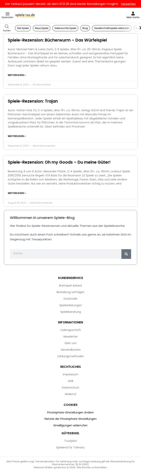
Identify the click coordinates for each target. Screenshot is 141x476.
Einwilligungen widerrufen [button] (70, 425)
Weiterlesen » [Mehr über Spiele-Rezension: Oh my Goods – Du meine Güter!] (17, 193)
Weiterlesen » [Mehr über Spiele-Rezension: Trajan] (17, 136)
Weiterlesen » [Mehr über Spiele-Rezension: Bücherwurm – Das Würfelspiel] (17, 75)
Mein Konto (133, 17)
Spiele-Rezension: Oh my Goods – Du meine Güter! (59, 162)
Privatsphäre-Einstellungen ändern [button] (70, 412)
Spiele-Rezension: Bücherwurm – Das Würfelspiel (57, 40)
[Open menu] (7, 13)
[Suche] (126, 254)
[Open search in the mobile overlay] (6, 28)
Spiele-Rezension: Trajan (33, 101)
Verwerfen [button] (128, 4)
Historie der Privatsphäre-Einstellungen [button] (70, 419)
